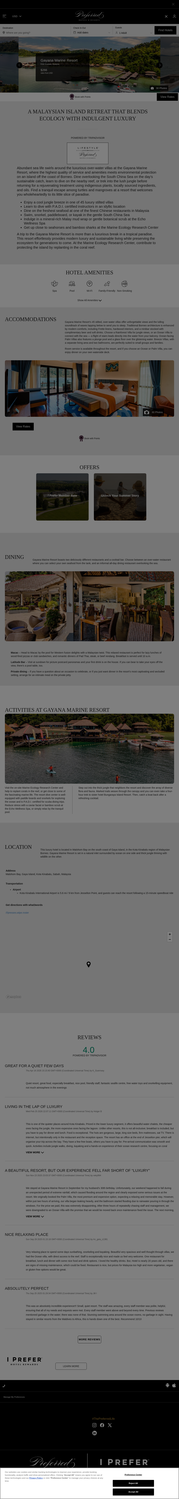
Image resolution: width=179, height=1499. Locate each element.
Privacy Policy (36, 1493)
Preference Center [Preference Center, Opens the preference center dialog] (133, 1490)
